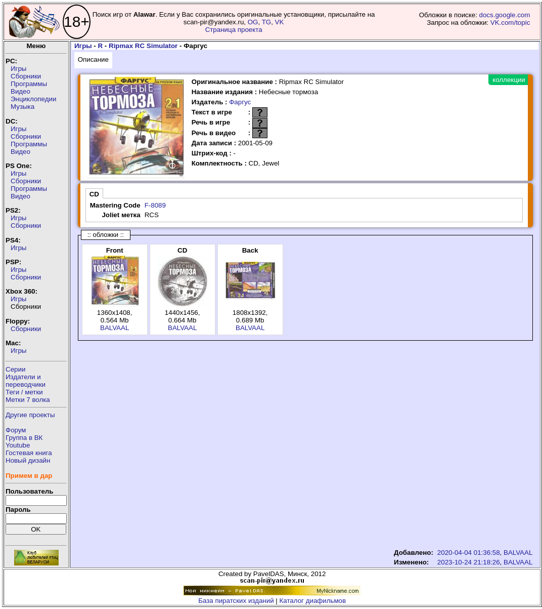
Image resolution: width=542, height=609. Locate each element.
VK (279, 22)
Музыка (22, 106)
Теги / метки (24, 392)
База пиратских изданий (236, 600)
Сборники (26, 76)
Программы (29, 84)
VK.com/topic (510, 22)
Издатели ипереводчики (26, 380)
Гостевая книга (29, 453)
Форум (16, 430)
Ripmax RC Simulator (143, 46)
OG (253, 22)
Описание (93, 59)
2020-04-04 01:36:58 (468, 552)
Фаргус (240, 102)
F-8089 (155, 205)
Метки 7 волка (28, 399)
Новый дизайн (28, 460)
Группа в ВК (24, 437)
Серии (15, 369)
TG (267, 22)
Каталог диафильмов (313, 600)
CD (94, 194)
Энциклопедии (33, 99)
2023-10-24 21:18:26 (468, 562)
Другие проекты (30, 415)
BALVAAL (114, 328)
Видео (20, 91)
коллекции (508, 80)
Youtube (18, 445)
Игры (18, 68)
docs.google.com (504, 15)
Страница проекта (233, 29)
